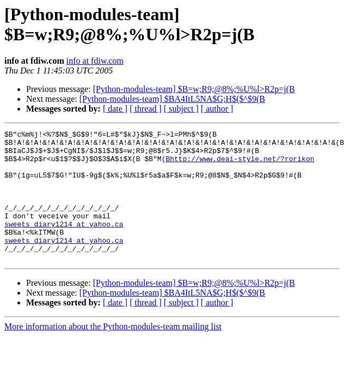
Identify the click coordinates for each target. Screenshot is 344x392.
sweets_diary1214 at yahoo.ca (63, 243)
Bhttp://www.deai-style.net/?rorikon (239, 165)
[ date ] (115, 108)
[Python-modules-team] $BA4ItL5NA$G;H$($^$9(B (172, 98)
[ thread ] (146, 108)
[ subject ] (181, 108)
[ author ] (217, 108)
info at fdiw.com (95, 60)
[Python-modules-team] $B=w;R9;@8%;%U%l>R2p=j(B (194, 89)
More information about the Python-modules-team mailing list (113, 352)
